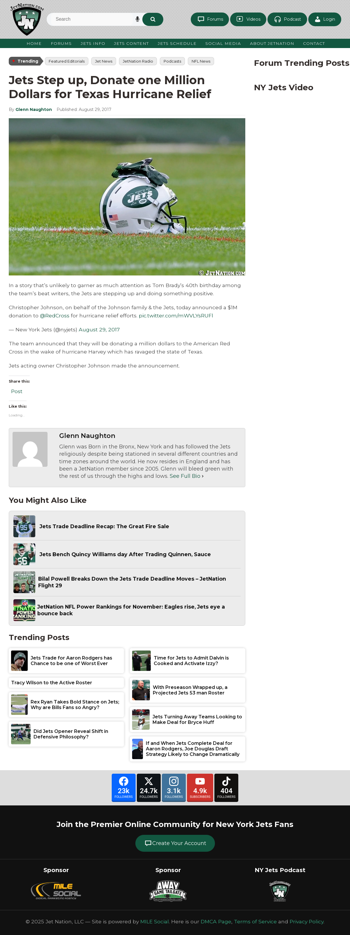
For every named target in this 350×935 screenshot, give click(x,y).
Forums (60, 43)
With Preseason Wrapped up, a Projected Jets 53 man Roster (190, 690)
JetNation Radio (138, 61)
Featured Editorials (67, 61)
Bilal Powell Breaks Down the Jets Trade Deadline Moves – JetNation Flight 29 (133, 582)
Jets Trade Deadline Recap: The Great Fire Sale (105, 526)
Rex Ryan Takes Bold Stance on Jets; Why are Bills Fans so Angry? (75, 704)
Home (33, 43)
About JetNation (272, 43)
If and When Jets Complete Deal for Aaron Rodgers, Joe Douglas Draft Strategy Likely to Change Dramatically (192, 748)
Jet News (103, 61)
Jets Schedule (176, 43)
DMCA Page (216, 921)
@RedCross (54, 316)
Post (16, 390)
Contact (314, 43)
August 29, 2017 (99, 330)
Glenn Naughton (33, 109)
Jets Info (91, 43)
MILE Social (154, 921)
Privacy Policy (306, 921)
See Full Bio (185, 476)
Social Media (223, 43)
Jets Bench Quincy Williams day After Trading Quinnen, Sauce (127, 554)
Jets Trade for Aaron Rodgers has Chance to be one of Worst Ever (71, 660)
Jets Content (130, 43)
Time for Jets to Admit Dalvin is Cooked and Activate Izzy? (191, 660)
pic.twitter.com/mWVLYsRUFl (176, 316)
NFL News (201, 61)
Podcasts (172, 61)
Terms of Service (255, 921)
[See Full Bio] (202, 476)
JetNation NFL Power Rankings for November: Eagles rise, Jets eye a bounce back (132, 610)
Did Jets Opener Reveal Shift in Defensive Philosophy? (71, 734)
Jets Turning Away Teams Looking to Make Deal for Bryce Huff (197, 719)
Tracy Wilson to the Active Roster (51, 682)
